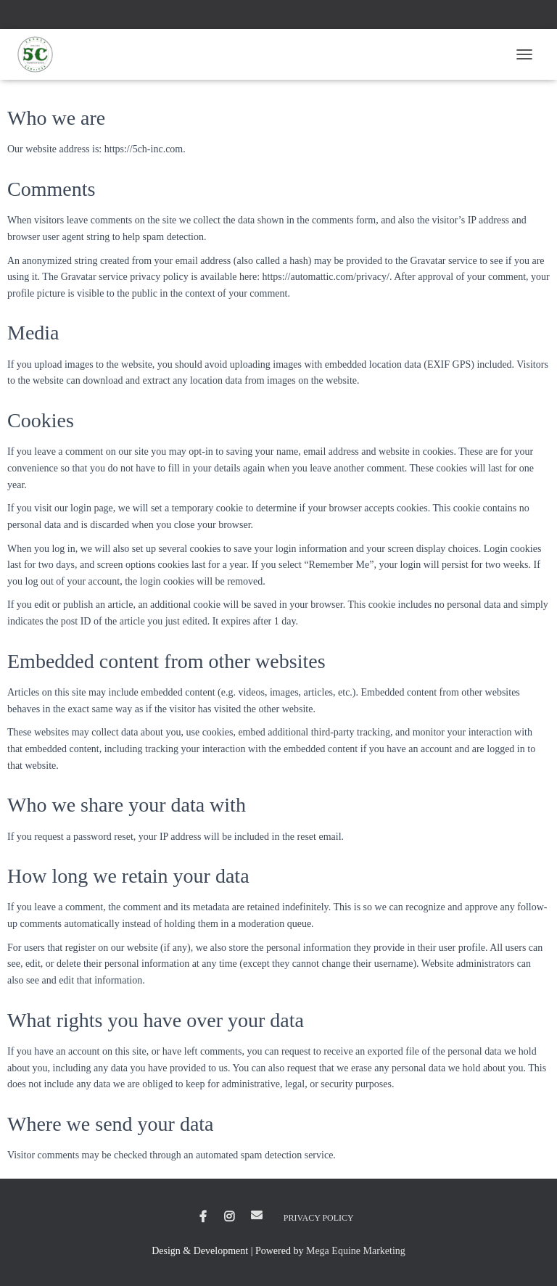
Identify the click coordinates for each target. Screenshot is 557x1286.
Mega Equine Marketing (355, 1250)
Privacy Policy (319, 1218)
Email (257, 1215)
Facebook (203, 1217)
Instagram (229, 1217)
